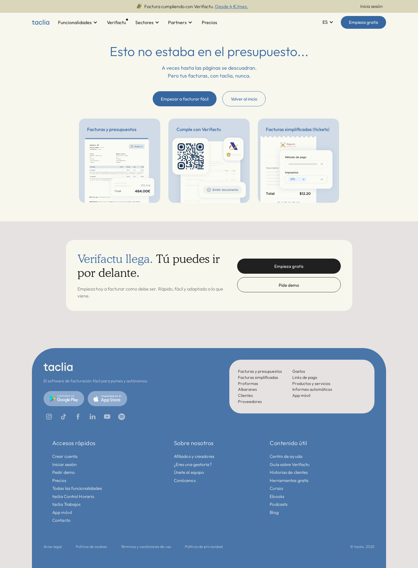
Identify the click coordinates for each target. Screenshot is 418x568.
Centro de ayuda (286, 456)
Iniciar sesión (64, 464)
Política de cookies (91, 546)
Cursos (276, 488)
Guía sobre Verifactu (289, 464)
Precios (59, 480)
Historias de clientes (289, 472)
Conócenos (185, 480)
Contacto (61, 520)
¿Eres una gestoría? (193, 464)
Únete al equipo (189, 472)
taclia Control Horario (73, 496)
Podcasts (278, 504)
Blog (274, 512)
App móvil (62, 512)
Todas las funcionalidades (77, 488)
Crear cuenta (65, 456)
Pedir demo (63, 472)
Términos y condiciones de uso (146, 546)
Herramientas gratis (289, 480)
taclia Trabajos (66, 504)
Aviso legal (53, 546)
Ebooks (277, 496)
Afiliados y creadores (194, 456)
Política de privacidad (204, 546)
